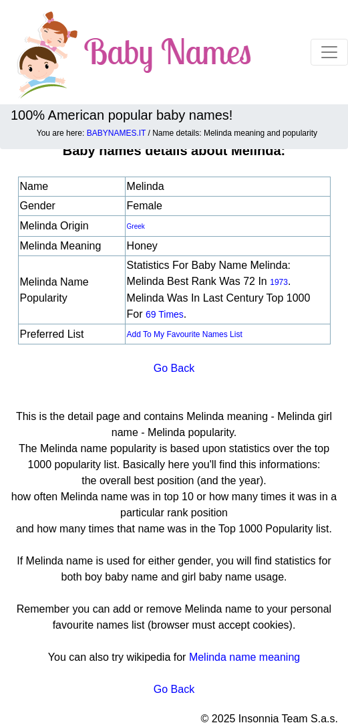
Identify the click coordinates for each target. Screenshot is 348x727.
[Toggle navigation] (329, 52)
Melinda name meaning (244, 657)
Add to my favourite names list (184, 334)
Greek (136, 226)
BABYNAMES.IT (116, 133)
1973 (279, 282)
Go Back (174, 368)
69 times (165, 314)
